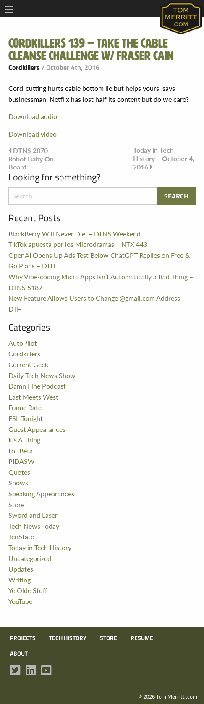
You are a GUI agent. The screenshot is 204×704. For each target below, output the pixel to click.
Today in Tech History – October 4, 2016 (163, 158)
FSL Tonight (25, 418)
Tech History (67, 638)
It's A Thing (24, 440)
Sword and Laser (33, 515)
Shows (18, 482)
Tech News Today (33, 526)
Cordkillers (24, 67)
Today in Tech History (39, 547)
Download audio (32, 116)
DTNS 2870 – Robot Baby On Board (31, 158)
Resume (142, 638)
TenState (21, 536)
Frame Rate (25, 407)
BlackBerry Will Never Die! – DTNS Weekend (74, 233)
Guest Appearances (36, 429)
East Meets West (33, 397)
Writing (19, 580)
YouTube (20, 601)
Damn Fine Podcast (37, 386)
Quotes (19, 472)
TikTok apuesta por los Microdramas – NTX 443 (77, 244)
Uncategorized (29, 558)
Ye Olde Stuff (27, 590)
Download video (32, 134)
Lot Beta (20, 450)
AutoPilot (22, 343)
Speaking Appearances (41, 493)
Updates (20, 569)
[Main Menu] (9, 9)
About (19, 653)
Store (16, 504)
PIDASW (21, 461)
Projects (23, 638)
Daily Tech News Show (42, 375)
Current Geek (28, 364)
